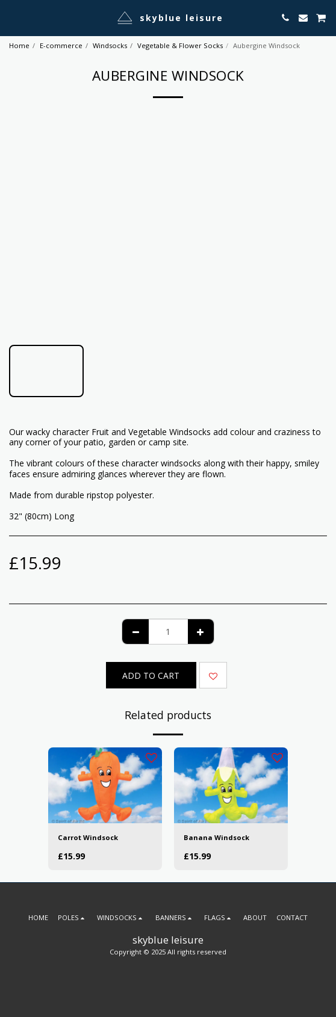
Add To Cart (150, 675)
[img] (105, 785)
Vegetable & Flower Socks (180, 45)
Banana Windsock (216, 837)
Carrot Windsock (88, 837)
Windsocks (110, 45)
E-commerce (61, 45)
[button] (13, 17)
